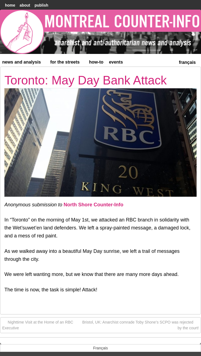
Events (116, 62)
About (25, 5)
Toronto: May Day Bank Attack (85, 80)
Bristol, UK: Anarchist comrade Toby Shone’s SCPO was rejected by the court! (140, 324)
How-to (96, 62)
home (10, 5)
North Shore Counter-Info (93, 204)
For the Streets (67, 63)
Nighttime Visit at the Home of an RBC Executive (37, 324)
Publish (41, 5)
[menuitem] (187, 62)
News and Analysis (24, 63)
